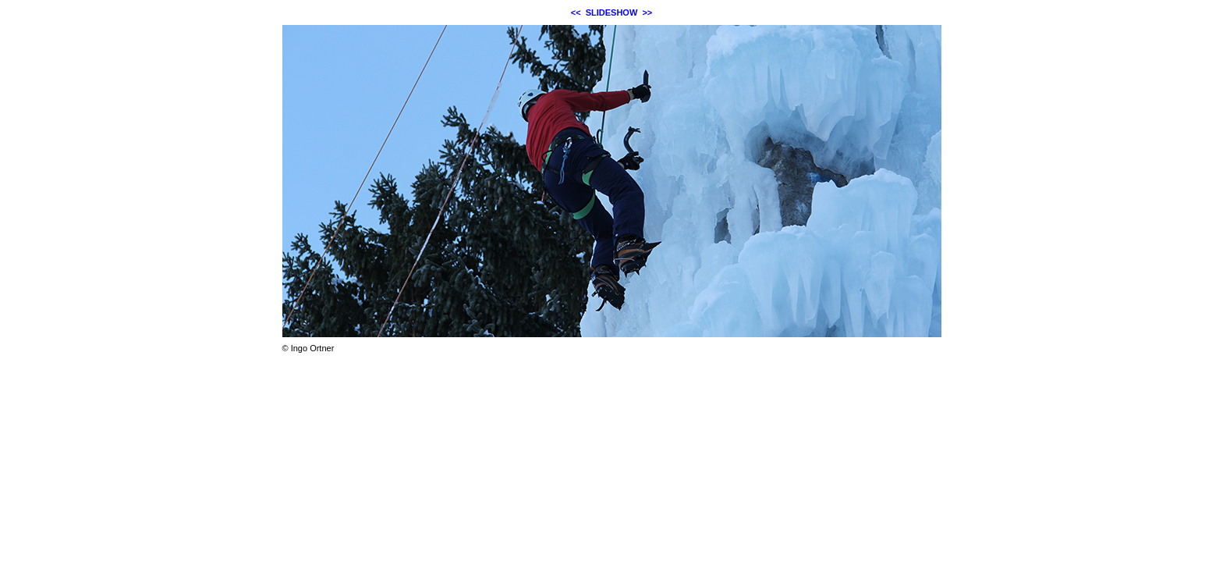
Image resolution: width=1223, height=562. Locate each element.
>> (647, 12)
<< (576, 12)
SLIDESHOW (612, 12)
